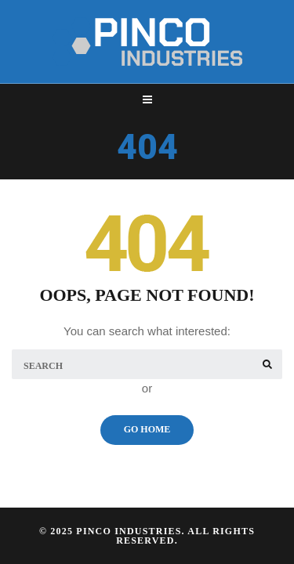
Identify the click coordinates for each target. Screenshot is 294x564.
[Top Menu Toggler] (147, 99)
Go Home (147, 429)
